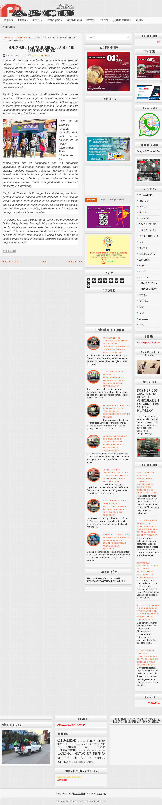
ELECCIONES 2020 (147, 224)
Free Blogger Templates (78, 801)
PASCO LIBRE (79, 793)
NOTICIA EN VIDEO (74, 20)
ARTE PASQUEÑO (55, 19)
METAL (142, 265)
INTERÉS (38, 19)
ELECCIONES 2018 (147, 230)
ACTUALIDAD (8, 20)
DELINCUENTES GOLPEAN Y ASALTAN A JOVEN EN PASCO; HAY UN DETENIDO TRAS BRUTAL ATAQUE (116, 475)
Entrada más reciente (11, 261)
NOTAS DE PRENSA (19, 37)
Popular (91, 200)
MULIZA (142, 271)
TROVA (142, 324)
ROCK (141, 312)
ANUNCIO (143, 200)
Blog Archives (117, 200)
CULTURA (143, 212)
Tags (102, 200)
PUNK (141, 307)
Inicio (44, 261)
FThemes (102, 801)
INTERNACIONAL (9, 27)
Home (6, 37)
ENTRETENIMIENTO (148, 236)
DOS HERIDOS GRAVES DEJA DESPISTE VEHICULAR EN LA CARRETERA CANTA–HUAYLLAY (148, 400)
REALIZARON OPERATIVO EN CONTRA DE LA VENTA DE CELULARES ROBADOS (41, 49)
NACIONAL (144, 277)
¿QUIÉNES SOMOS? (123, 19)
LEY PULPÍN (144, 259)
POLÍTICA (104, 20)
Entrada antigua (74, 261)
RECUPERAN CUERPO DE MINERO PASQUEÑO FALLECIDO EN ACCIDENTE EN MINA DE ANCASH (116, 411)
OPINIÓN (139, 20)
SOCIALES (143, 318)
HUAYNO (143, 248)
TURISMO (24, 19)
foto (141, 242)
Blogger (102, 793)
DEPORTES (91, 20)
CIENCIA (143, 206)
